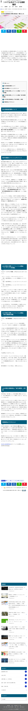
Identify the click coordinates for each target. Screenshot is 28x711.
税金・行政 (4, 686)
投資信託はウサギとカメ (8, 101)
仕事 (13, 6)
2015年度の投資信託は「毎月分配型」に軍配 (12, 99)
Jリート (8, 480)
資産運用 (6, 6)
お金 (9, 6)
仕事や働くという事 (6, 679)
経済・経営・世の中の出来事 (8, 682)
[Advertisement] (14, 42)
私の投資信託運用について (8, 85)
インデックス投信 (14, 480)
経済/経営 (20, 6)
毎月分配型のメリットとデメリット (10, 88)
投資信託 (3, 480)
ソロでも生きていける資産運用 (13, 709)
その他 (3, 690)
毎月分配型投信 (21, 480)
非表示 (8, 83)
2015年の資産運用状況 (6, 444)
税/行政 (16, 6)
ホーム (2, 6)
